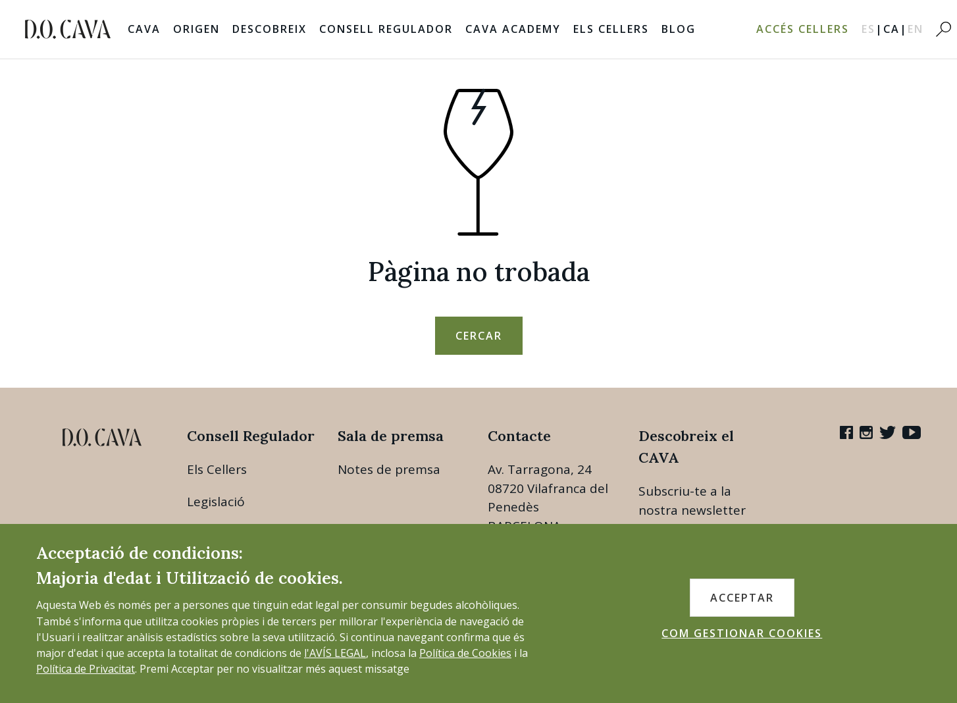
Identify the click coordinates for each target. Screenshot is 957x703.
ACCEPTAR (742, 597)
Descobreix (269, 29)
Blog (678, 29)
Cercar (478, 335)
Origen (196, 29)
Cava (144, 29)
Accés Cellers (802, 29)
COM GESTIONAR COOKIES (741, 633)
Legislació (216, 501)
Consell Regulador (386, 29)
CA (895, 29)
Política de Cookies (465, 653)
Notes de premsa (389, 469)
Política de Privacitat (85, 669)
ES (872, 29)
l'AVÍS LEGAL (335, 653)
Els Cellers (611, 29)
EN (915, 29)
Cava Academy (513, 29)
